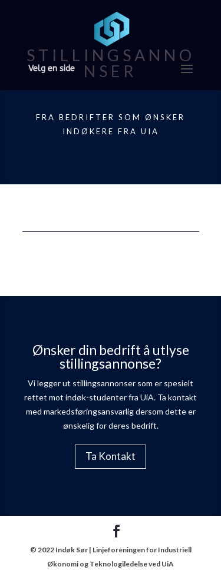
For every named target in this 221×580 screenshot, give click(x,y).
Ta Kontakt (110, 456)
